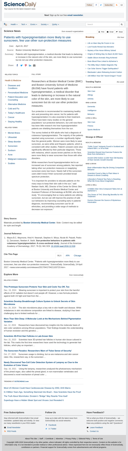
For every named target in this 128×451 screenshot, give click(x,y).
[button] (101, 32)
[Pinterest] (25, 65)
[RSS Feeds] (116, 5)
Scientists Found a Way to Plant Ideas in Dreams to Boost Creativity (103, 174)
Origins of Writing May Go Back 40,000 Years (105, 54)
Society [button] (44, 24)
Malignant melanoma (17, 159)
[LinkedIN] (30, 65)
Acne (10, 155)
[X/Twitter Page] (101, 5)
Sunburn (12, 150)
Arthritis (90, 99)
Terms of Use (97, 439)
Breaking (90, 37)
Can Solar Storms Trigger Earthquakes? (103, 69)
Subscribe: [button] (109, 5)
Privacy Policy (70, 439)
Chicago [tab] (77, 256)
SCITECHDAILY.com (21, 381)
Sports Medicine (94, 130)
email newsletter (75, 15)
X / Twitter (52, 429)
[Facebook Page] (96, 5)
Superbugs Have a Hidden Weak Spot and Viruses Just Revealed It (34, 400)
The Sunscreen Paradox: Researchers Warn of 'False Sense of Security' (38, 351)
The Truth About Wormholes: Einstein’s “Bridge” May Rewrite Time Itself (35, 396)
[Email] (34, 65)
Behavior (91, 114)
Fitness (90, 126)
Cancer (11, 117)
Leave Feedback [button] (96, 427)
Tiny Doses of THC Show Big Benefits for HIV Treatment (105, 195)
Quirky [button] (55, 24)
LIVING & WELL (91, 118)
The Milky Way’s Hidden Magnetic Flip (102, 65)
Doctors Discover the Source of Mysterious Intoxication (104, 201)
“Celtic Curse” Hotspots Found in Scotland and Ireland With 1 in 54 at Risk (106, 147)
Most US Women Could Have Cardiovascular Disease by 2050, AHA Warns (37, 388)
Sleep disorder (14, 142)
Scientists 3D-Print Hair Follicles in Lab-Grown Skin (28, 336)
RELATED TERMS (11, 127)
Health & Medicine (13, 80)
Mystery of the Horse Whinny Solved (102, 50)
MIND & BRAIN (91, 103)
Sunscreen (13, 146)
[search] (121, 24)
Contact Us (94, 431)
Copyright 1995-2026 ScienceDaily (20, 442)
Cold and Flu (13, 109)
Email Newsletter (13, 427)
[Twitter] (21, 65)
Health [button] (14, 24)
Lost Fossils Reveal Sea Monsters (101, 47)
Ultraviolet (12, 137)
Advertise (59, 439)
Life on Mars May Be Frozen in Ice (101, 43)
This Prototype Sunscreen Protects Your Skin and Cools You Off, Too (36, 287)
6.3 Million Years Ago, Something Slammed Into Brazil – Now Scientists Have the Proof (42, 392)
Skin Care (91, 91)
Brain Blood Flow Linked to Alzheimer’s (103, 61)
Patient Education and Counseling (18, 98)
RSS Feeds (11, 431)
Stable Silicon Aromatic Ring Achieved (102, 58)
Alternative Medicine (17, 104)
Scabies (11, 163)
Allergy (90, 95)
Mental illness (14, 133)
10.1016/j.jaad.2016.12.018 (63, 246)
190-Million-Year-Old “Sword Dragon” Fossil (104, 76)
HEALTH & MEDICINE (93, 87)
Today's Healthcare (16, 113)
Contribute (49, 439)
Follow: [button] (89, 5)
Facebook (52, 425)
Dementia (91, 107)
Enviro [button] (33, 24)
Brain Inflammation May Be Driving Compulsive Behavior (106, 168)
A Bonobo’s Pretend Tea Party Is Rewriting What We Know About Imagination (104, 180)
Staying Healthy (15, 122)
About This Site (31, 439)
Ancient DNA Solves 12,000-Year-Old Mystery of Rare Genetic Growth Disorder (105, 159)
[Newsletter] (121, 5)
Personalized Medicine (18, 93)
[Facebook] (17, 65)
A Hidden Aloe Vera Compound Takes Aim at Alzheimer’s (105, 190)
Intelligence (92, 110)
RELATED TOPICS (11, 74)
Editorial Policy (84, 439)
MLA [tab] (59, 256)
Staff (41, 439)
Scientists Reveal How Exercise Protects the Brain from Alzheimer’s (105, 153)
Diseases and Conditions (14, 86)
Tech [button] (24, 24)
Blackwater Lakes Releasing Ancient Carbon (105, 72)
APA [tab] (68, 256)
